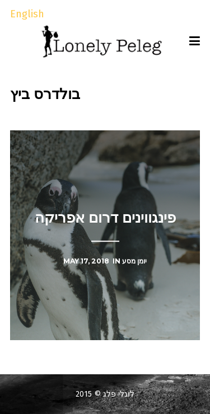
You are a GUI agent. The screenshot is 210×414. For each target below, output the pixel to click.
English (27, 14)
